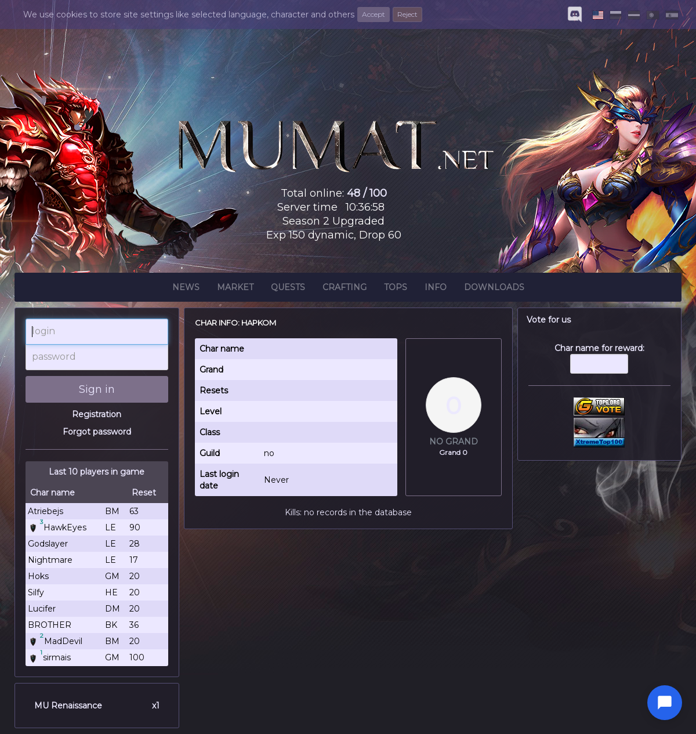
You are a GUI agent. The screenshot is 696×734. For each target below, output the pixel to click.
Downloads (494, 289)
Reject (407, 14)
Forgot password (97, 431)
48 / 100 (367, 193)
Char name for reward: (599, 364)
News (186, 289)
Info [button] (435, 289)
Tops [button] (395, 289)
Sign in (97, 389)
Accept (373, 14)
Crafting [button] (344, 289)
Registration (96, 414)
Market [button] (235, 289)
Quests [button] (288, 289)
